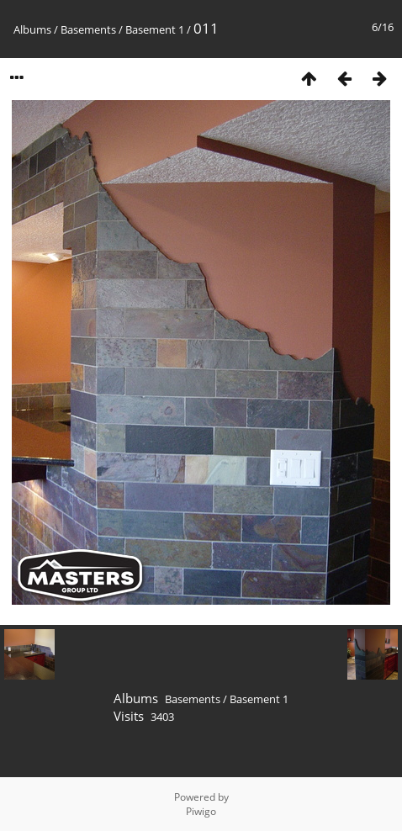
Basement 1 (154, 29)
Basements (88, 29)
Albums (32, 29)
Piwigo (201, 811)
